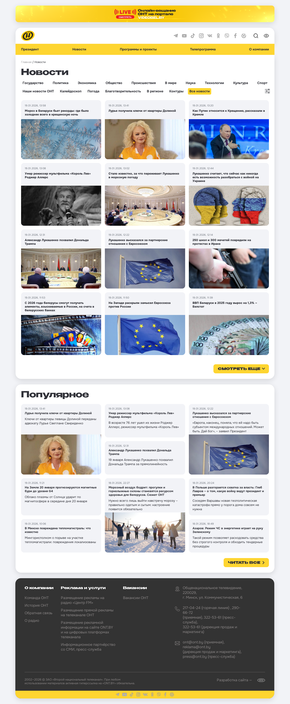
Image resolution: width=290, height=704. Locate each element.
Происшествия (143, 83)
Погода (93, 91)
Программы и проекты (138, 49)
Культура (240, 83)
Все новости (199, 91)
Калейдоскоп (71, 91)
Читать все (244, 563)
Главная (26, 62)
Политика (60, 83)
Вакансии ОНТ (135, 598)
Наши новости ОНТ (38, 91)
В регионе (155, 91)
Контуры (176, 91)
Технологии (214, 83)
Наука (190, 83)
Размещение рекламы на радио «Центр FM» (82, 600)
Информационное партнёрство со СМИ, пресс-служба (88, 647)
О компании (259, 49)
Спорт (262, 83)
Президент (30, 49)
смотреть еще (239, 369)
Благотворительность (123, 91)
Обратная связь (38, 613)
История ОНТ (36, 605)
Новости (79, 49)
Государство (33, 83)
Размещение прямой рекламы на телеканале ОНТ (87, 612)
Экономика (87, 83)
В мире (170, 83)
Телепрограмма (203, 49)
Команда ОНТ (37, 598)
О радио (32, 620)
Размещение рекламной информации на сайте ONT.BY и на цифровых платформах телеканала (87, 629)
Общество (114, 83)
